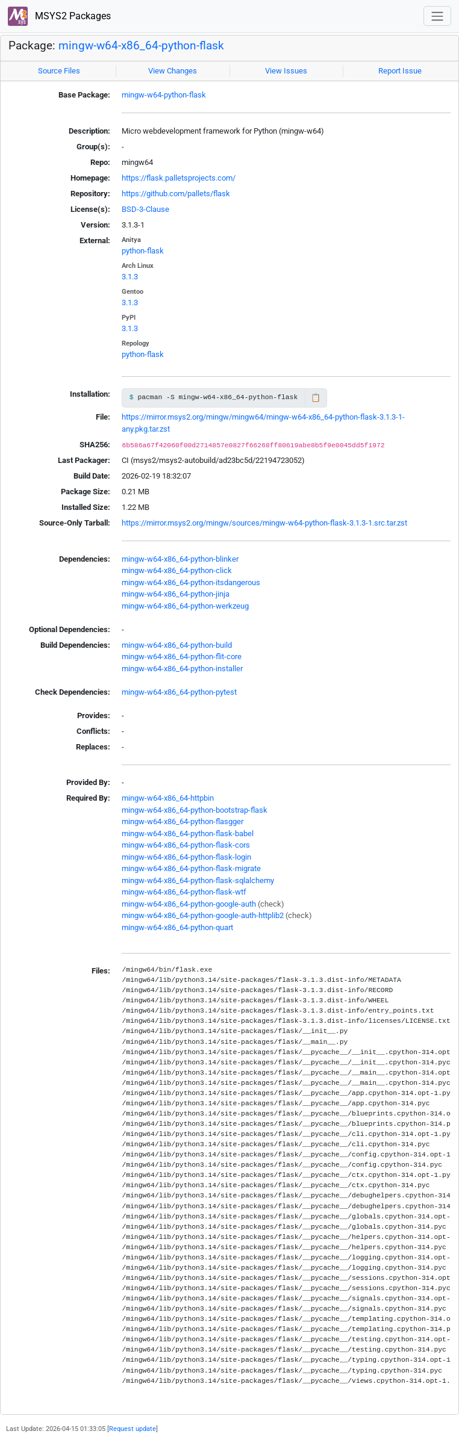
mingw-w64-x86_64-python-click (177, 570)
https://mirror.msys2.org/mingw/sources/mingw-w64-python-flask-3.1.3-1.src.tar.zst (264, 522)
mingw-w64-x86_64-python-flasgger (182, 821)
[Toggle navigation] (437, 16)
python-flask (143, 250)
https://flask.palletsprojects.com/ (179, 177)
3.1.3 (130, 276)
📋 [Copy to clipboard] (315, 397)
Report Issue (400, 70)
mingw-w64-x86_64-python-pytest (179, 692)
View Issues (286, 70)
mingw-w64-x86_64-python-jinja (176, 593)
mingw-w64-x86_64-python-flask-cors (186, 844)
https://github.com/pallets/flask (176, 193)
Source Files (59, 70)
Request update (132, 1428)
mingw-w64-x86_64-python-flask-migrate (191, 868)
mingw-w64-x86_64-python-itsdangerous (191, 582)
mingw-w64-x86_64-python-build (177, 645)
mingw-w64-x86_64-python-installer (182, 668)
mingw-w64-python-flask (164, 94)
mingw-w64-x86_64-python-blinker (180, 558)
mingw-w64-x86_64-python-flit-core (182, 656)
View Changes (172, 70)
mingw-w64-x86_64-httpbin (168, 797)
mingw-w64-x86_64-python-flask (141, 45)
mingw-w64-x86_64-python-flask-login (186, 856)
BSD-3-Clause (145, 209)
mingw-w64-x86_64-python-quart (177, 927)
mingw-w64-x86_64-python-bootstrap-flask (194, 810)
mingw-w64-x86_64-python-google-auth (189, 903)
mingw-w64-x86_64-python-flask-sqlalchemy (198, 880)
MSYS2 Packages (59, 16)
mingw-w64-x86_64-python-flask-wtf (184, 891)
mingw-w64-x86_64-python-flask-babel (188, 833)
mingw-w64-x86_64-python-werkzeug (185, 605)
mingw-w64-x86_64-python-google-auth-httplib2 (203, 915)
